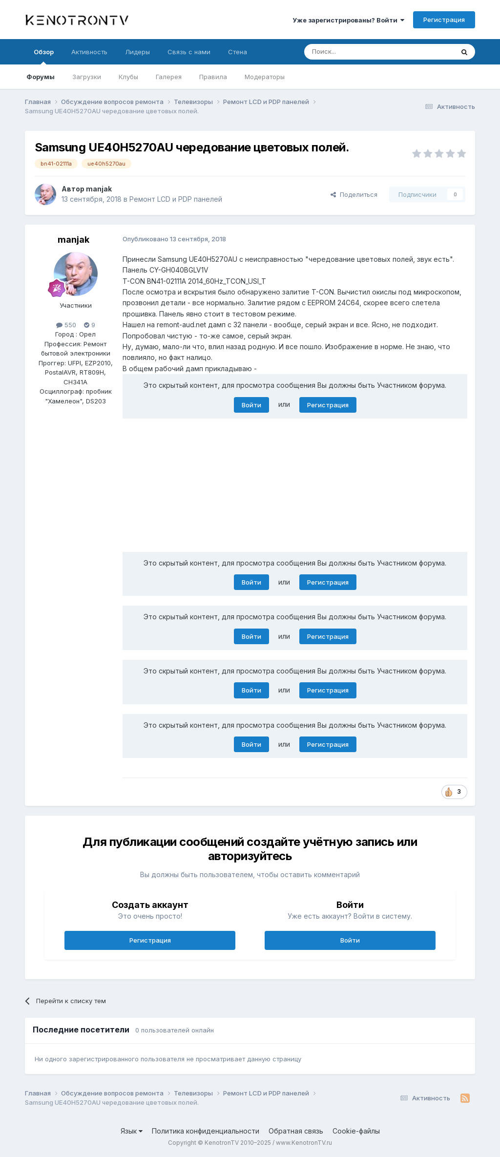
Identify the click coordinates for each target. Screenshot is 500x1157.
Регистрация (444, 19)
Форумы (40, 77)
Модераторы (265, 77)
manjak (99, 189)
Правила (213, 77)
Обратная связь (296, 1131)
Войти (251, 405)
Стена (237, 52)
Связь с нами (188, 52)
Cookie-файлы (356, 1131)
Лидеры (137, 52)
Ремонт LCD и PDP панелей (175, 199)
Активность (89, 52)
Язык (132, 1131)
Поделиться (354, 194)
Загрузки (86, 77)
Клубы (128, 77)
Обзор (44, 56)
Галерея (169, 77)
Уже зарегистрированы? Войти (348, 20)
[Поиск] (356, 52)
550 (66, 325)
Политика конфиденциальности (205, 1131)
